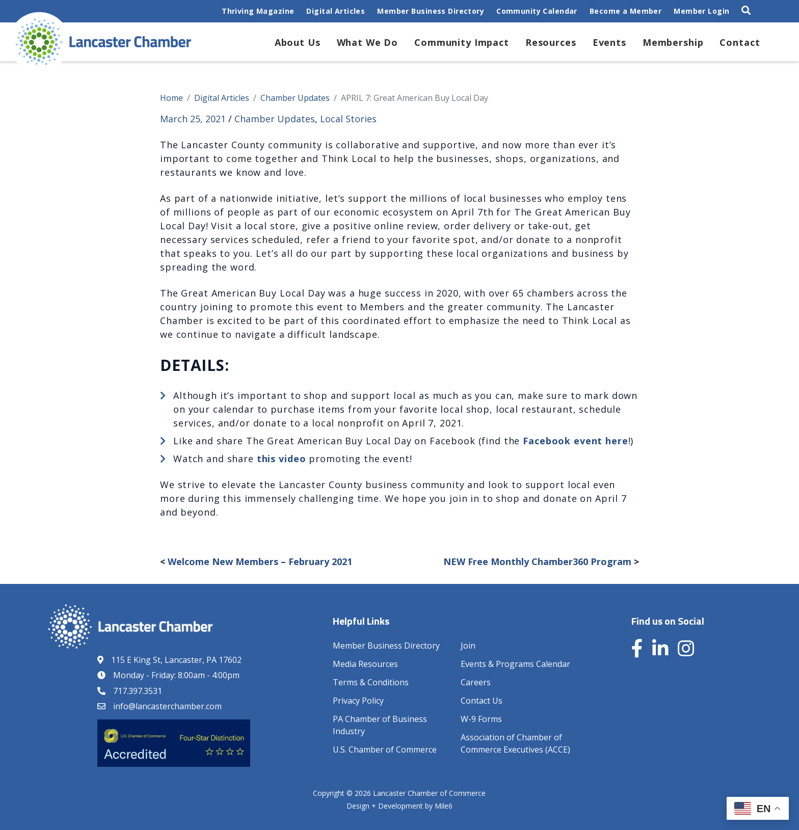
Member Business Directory (430, 11)
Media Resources (365, 664)
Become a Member (625, 11)
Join (468, 645)
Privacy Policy (358, 700)
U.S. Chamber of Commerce (385, 749)
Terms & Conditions (371, 682)
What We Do (367, 42)
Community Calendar (536, 11)
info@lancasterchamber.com (167, 706)
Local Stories (348, 119)
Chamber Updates (274, 119)
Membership (673, 42)
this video (281, 458)
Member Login (701, 11)
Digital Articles (335, 11)
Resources (550, 42)
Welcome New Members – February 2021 (260, 561)
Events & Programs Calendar (515, 664)
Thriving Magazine (258, 11)
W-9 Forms (481, 719)
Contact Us (481, 700)
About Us (298, 42)
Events (609, 42)
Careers (476, 682)
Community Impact (461, 42)
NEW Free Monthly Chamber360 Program (537, 561)
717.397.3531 (137, 691)
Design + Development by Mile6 (399, 806)
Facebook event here (575, 441)
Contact (740, 42)
